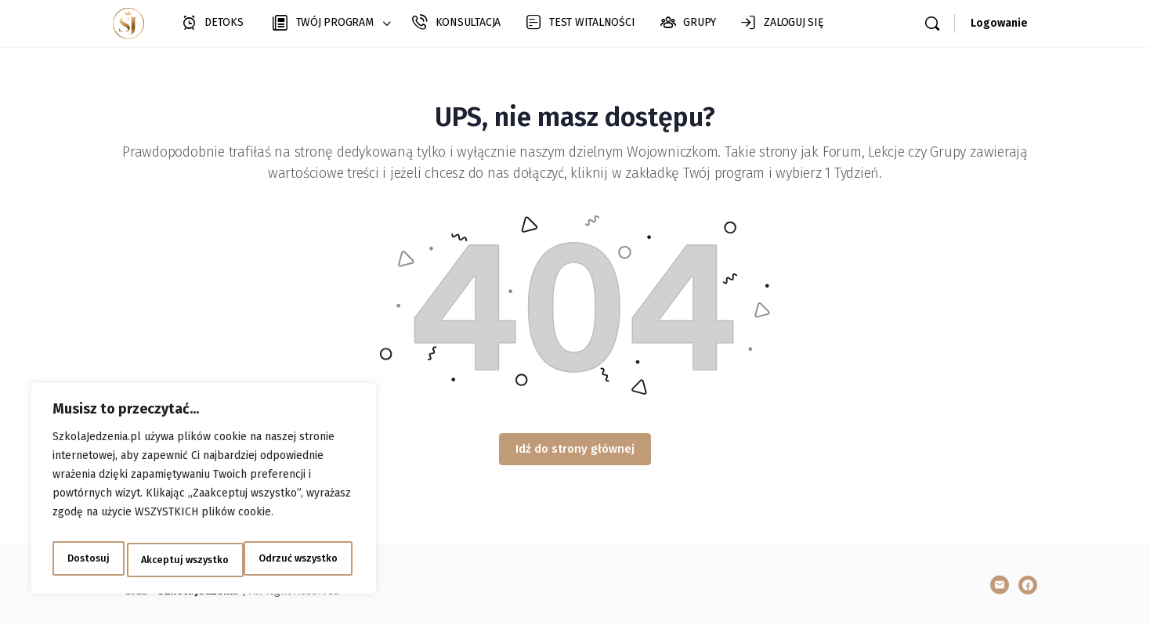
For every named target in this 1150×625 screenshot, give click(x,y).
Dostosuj (86, 559)
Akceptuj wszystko (297, 559)
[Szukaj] (932, 23)
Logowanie (999, 23)
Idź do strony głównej (575, 449)
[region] (203, 493)
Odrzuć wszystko (179, 559)
